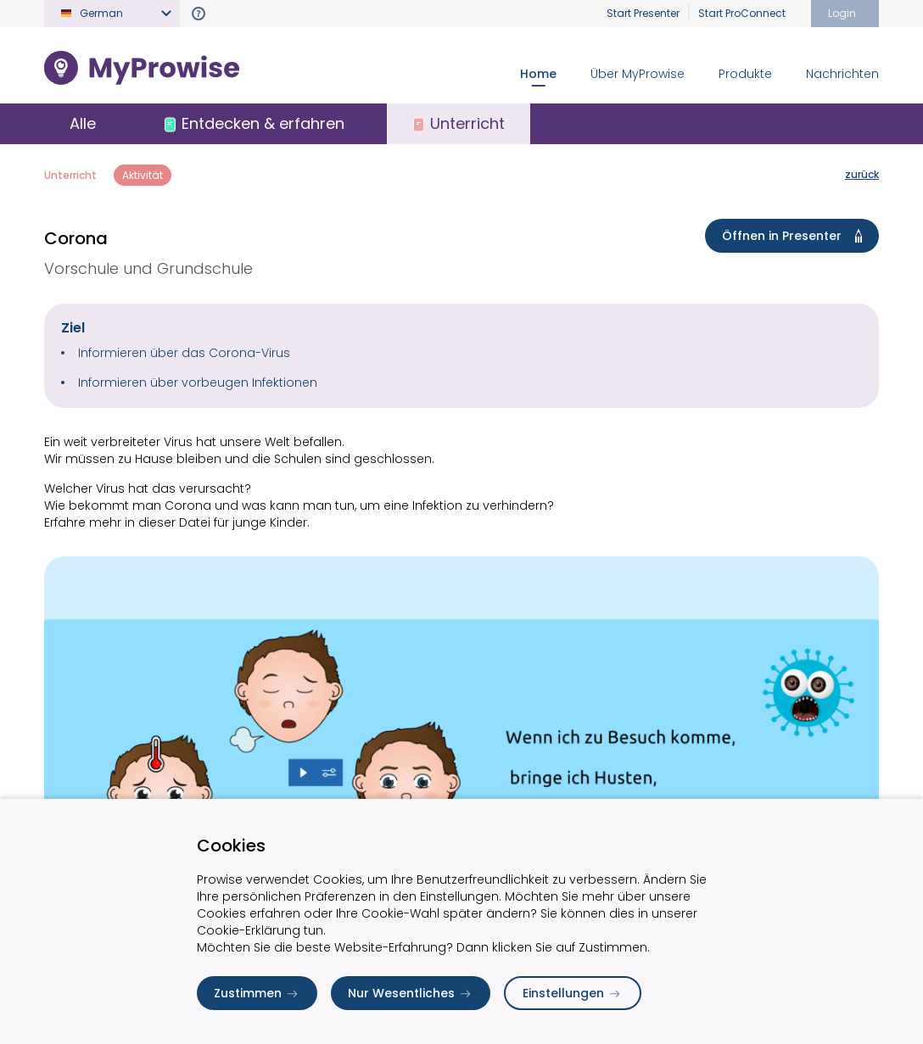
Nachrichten (842, 73)
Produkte (745, 73)
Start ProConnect (742, 13)
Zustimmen (257, 993)
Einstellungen (573, 993)
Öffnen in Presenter (795, 236)
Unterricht (70, 175)
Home (538, 73)
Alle (83, 123)
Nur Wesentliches (410, 993)
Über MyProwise (637, 73)
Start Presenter (643, 13)
